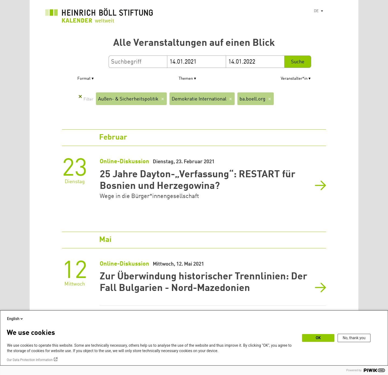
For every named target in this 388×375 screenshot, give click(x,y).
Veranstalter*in (294, 79)
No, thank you (354, 338)
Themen (186, 79)
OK (318, 338)
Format (84, 79)
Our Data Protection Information (30, 360)
